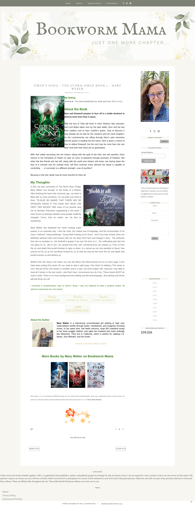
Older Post (121, 448)
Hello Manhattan (88, 503)
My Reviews (111, 3)
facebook (86, 343)
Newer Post (34, 448)
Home (68, 3)
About (79, 3)
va (86, 399)
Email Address (147, 153)
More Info (117, 101)
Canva (42, 396)
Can (84, 399)
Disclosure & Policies (12, 498)
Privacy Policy (9, 495)
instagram (103, 343)
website (78, 343)
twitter (94, 343)
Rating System (94, 3)
